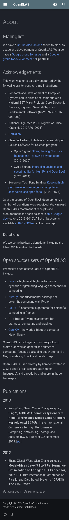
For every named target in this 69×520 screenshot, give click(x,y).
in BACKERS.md (25, 223)
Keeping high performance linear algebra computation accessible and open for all (36, 187)
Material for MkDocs (25, 507)
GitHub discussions (29, 45)
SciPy (12, 308)
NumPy (13, 297)
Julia (11, 281)
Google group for (26, 54)
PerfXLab (14, 134)
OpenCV (13, 329)
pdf (19, 441)
